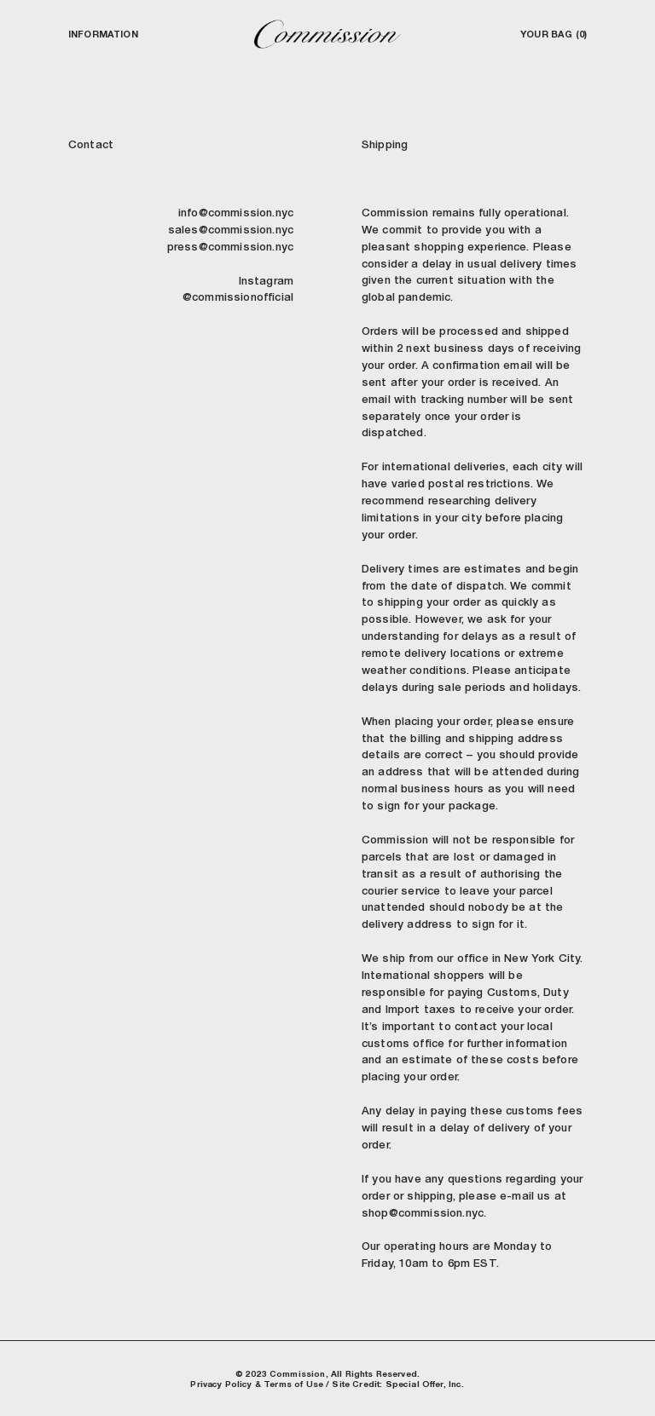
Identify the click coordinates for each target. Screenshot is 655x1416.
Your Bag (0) (553, 33)
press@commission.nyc (230, 246)
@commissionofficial (238, 297)
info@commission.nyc (235, 212)
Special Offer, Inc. (425, 1384)
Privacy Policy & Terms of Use (256, 1384)
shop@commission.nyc (423, 1212)
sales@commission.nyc (230, 229)
